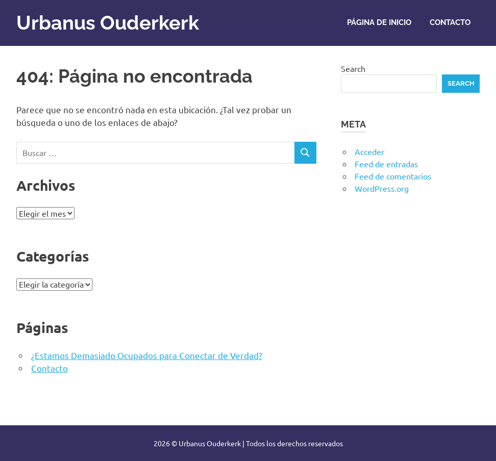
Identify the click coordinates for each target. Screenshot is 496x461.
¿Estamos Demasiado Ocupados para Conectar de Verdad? (146, 355)
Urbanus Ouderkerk (107, 22)
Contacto (450, 22)
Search (353, 68)
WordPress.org (382, 188)
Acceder (369, 151)
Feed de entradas (386, 164)
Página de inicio (379, 22)
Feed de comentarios (393, 176)
